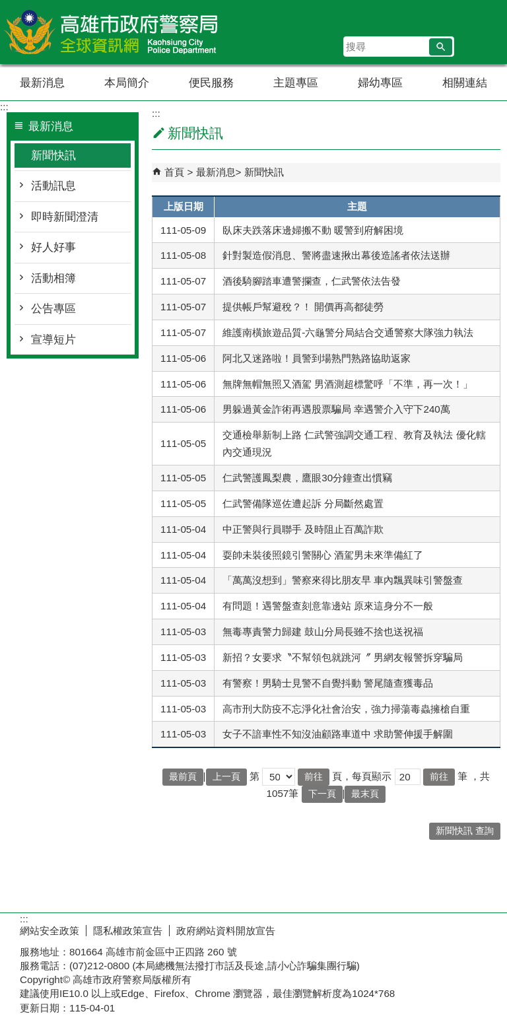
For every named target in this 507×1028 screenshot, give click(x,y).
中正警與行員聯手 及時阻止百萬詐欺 (303, 529)
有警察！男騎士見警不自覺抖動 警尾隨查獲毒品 (327, 683)
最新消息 (42, 83)
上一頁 (226, 777)
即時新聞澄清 (64, 217)
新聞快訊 (53, 155)
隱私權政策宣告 (127, 930)
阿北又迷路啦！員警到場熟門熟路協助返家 (316, 358)
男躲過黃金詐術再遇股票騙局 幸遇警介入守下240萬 (336, 409)
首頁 (174, 172)
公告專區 (53, 308)
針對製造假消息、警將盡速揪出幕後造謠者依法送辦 (336, 255)
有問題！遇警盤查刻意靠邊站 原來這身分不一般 (327, 605)
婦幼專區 (380, 83)
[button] (440, 46)
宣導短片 (53, 339)
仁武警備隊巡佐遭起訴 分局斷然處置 (303, 503)
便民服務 (211, 83)
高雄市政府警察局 (111, 32)
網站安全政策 (49, 930)
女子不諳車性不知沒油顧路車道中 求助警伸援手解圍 (337, 733)
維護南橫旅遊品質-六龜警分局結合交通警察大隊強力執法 (347, 332)
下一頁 (322, 794)
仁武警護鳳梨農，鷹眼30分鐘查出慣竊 (307, 477)
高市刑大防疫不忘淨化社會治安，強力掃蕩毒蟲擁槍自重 (346, 708)
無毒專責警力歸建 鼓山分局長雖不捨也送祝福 (322, 631)
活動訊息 (53, 186)
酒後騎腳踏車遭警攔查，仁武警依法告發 (311, 281)
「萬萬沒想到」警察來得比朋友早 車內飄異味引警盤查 (342, 580)
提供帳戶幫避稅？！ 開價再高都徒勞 (303, 306)
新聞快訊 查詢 (465, 831)
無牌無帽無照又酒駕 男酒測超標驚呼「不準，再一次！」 (347, 384)
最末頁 (365, 794)
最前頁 (183, 777)
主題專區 (295, 83)
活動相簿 (53, 278)
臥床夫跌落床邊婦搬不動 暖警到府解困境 (312, 230)
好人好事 (53, 247)
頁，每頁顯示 (361, 776)
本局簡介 (126, 83)
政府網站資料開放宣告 (225, 930)
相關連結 (464, 83)
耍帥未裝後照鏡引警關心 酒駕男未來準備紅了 (322, 555)
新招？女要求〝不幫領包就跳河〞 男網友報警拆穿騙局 (342, 657)
